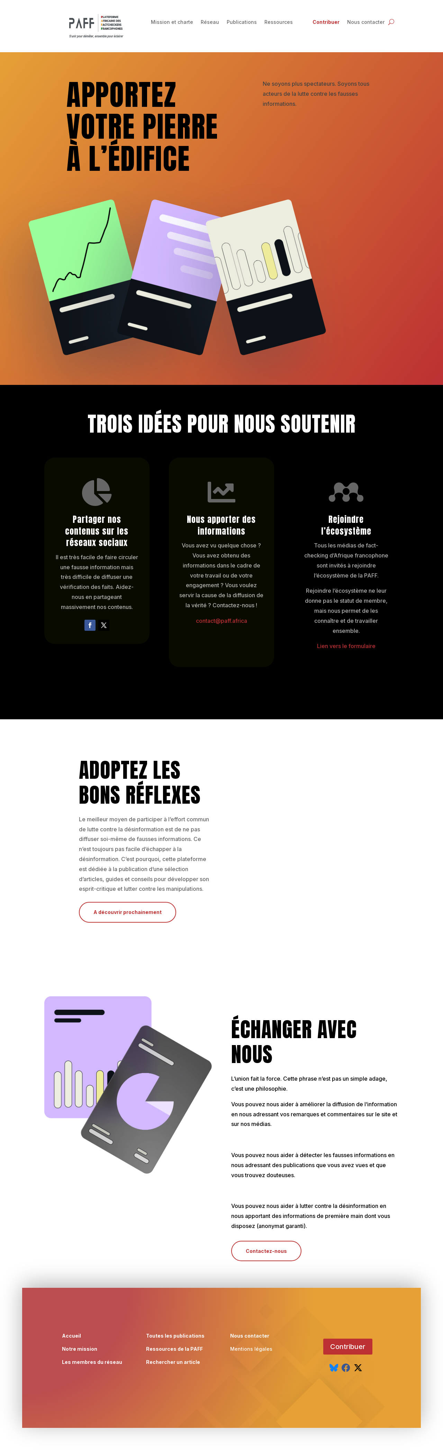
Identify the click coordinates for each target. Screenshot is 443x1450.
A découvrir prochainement (127, 912)
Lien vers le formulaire (346, 646)
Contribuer (326, 22)
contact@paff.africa (221, 620)
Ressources (278, 22)
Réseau (210, 22)
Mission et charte (172, 22)
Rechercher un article (173, 1367)
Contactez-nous (266, 1251)
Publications (242, 22)
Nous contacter (366, 22)
